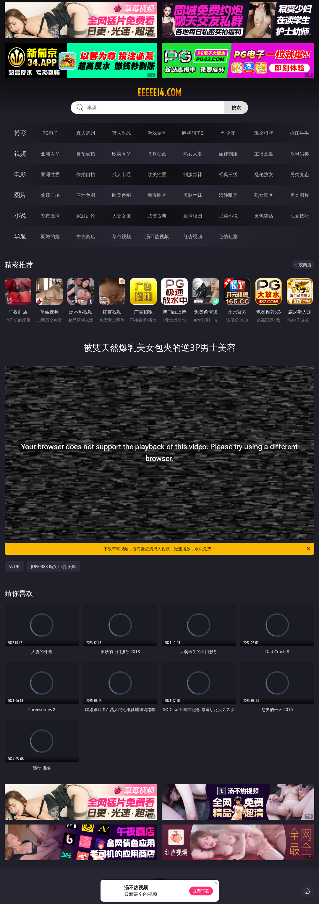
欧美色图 (121, 195)
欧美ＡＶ (121, 153)
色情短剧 (228, 236)
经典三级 (228, 174)
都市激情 (50, 215)
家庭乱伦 (85, 215)
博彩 (20, 133)
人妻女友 (121, 215)
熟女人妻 (192, 153)
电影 (20, 174)
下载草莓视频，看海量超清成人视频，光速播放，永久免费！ (207, 548)
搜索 (236, 107)
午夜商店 (85, 236)
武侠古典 (157, 215)
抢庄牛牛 (299, 133)
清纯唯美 (228, 195)
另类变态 (299, 174)
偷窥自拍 (50, 195)
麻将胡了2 (192, 133)
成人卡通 (121, 174)
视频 (20, 154)
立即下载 (201, 891)
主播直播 (263, 153)
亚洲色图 (85, 195)
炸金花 (228, 133)
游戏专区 (157, 133)
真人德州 (85, 133)
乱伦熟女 (263, 174)
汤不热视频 (157, 236)
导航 (20, 236)
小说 (20, 216)
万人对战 (121, 133)
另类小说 (228, 215)
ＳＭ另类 (299, 153)
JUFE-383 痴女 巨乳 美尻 (53, 566)
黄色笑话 (263, 215)
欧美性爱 (157, 174)
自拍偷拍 (85, 153)
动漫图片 (157, 195)
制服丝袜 (192, 174)
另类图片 (299, 195)
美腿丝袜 (192, 195)
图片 (20, 195)
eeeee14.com (159, 92)
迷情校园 (192, 215)
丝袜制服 (228, 153)
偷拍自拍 (85, 174)
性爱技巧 (299, 215)
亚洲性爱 (50, 174)
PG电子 (50, 133)
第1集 (14, 566)
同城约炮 (50, 236)
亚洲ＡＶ (50, 153)
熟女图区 (263, 195)
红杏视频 (192, 236)
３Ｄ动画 (157, 153)
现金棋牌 (263, 133)
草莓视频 (121, 236)
